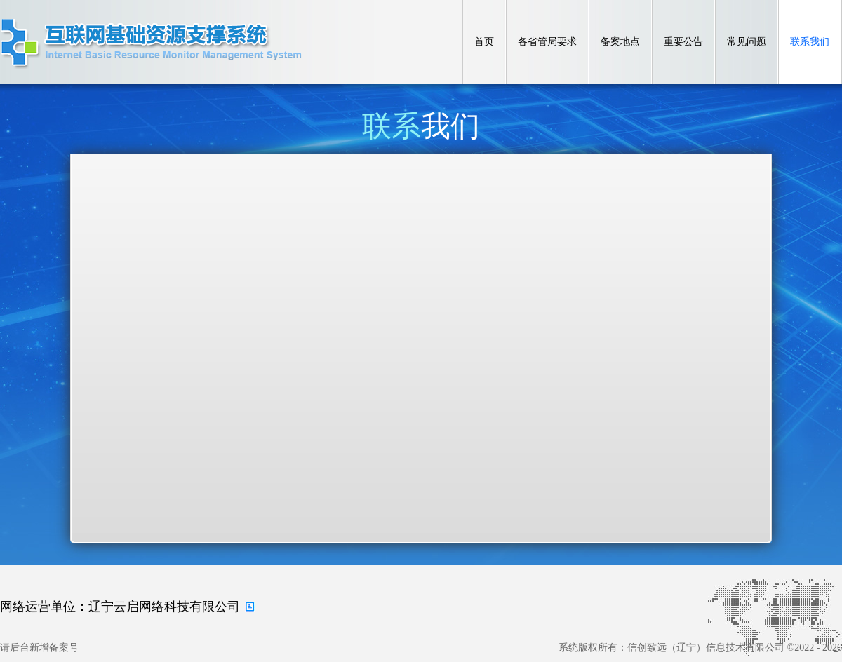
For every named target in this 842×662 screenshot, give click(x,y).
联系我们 (809, 41)
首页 (484, 41)
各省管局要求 (547, 41)
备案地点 (620, 41)
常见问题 (746, 41)
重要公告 (683, 41)
